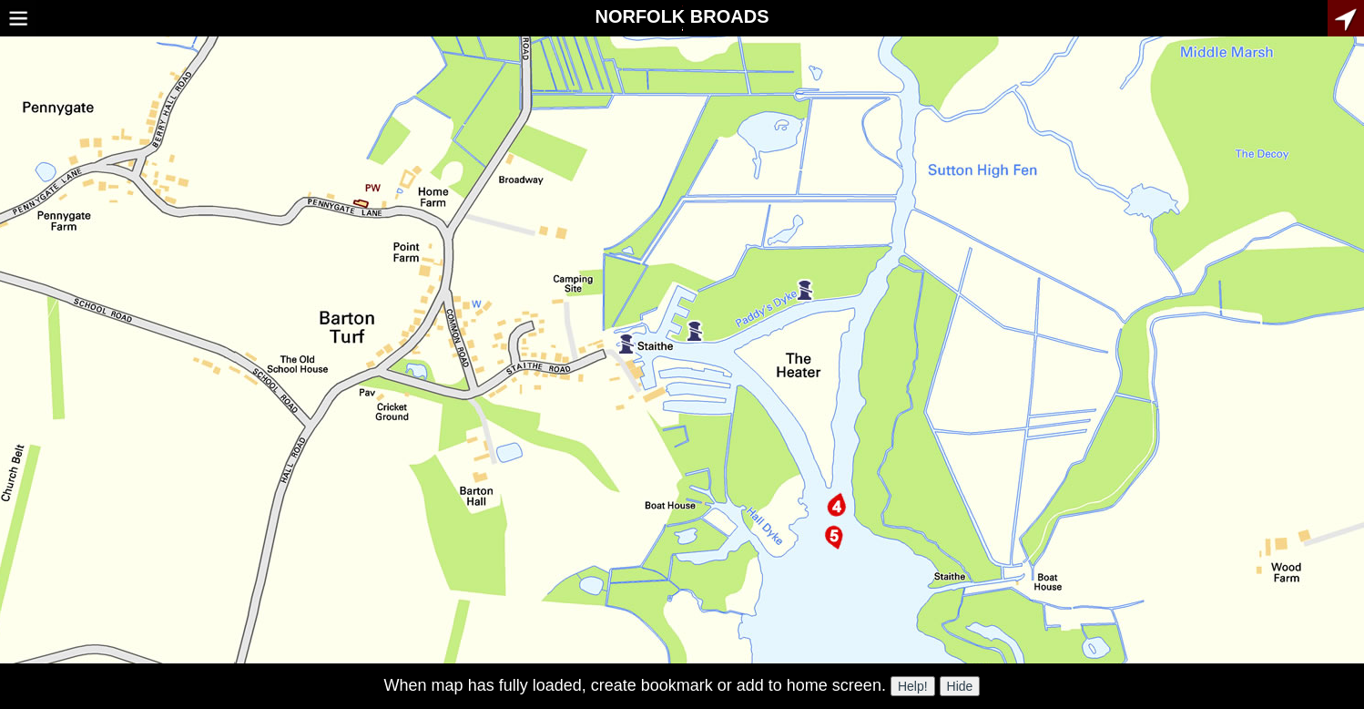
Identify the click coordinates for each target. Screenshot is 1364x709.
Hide (960, 686)
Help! (913, 686)
